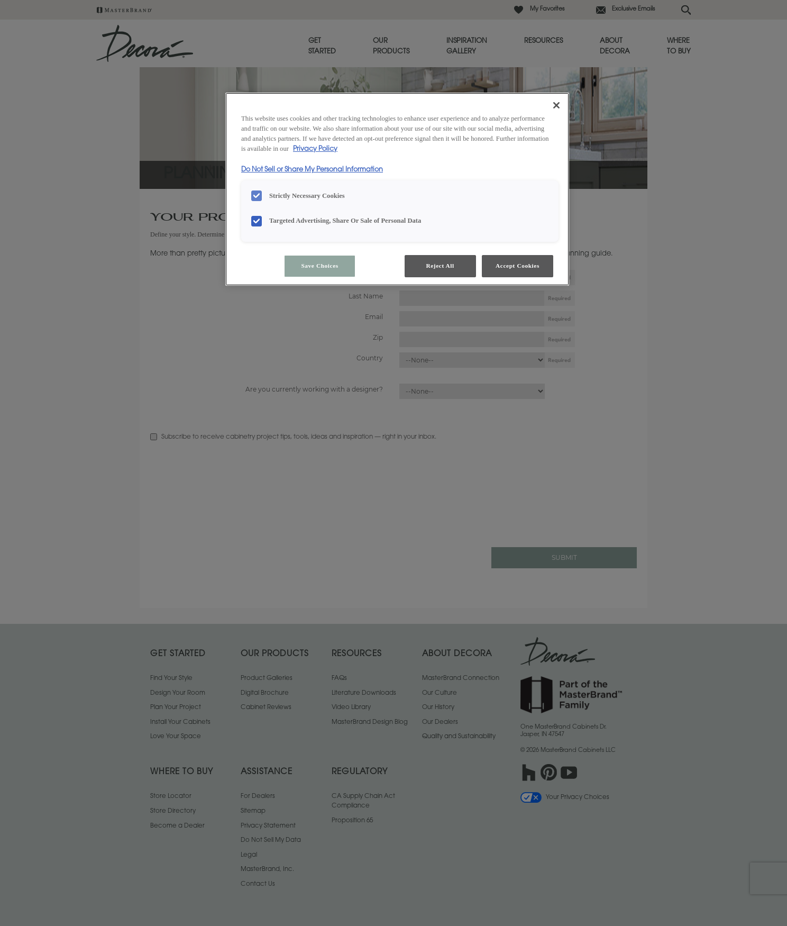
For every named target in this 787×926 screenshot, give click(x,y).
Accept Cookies (517, 265)
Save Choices (319, 265)
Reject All (440, 265)
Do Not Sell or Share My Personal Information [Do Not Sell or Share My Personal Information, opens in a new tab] (312, 170)
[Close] (556, 105)
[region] (397, 189)
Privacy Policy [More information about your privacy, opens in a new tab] (315, 149)
